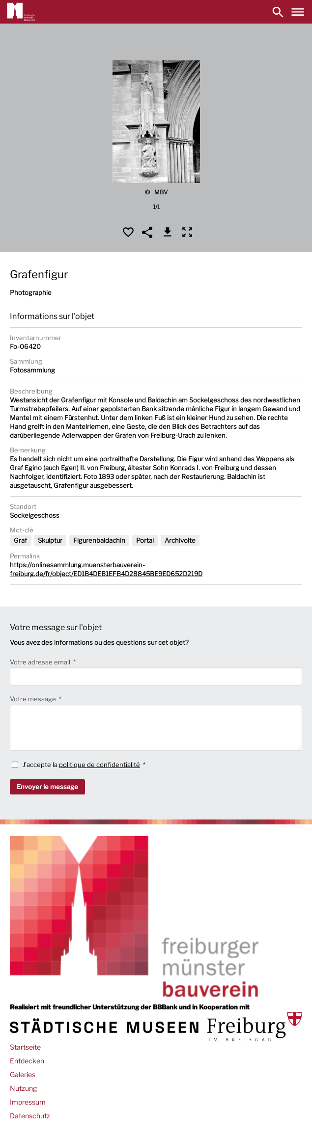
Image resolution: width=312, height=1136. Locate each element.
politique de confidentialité (99, 764)
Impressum (28, 1102)
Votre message (33, 699)
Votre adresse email (41, 662)
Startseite (25, 1047)
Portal (145, 540)
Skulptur (50, 540)
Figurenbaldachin (99, 540)
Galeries (22, 1074)
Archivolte (180, 540)
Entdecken (27, 1061)
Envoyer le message (47, 787)
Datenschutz (30, 1115)
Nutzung (23, 1088)
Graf (20, 540)
